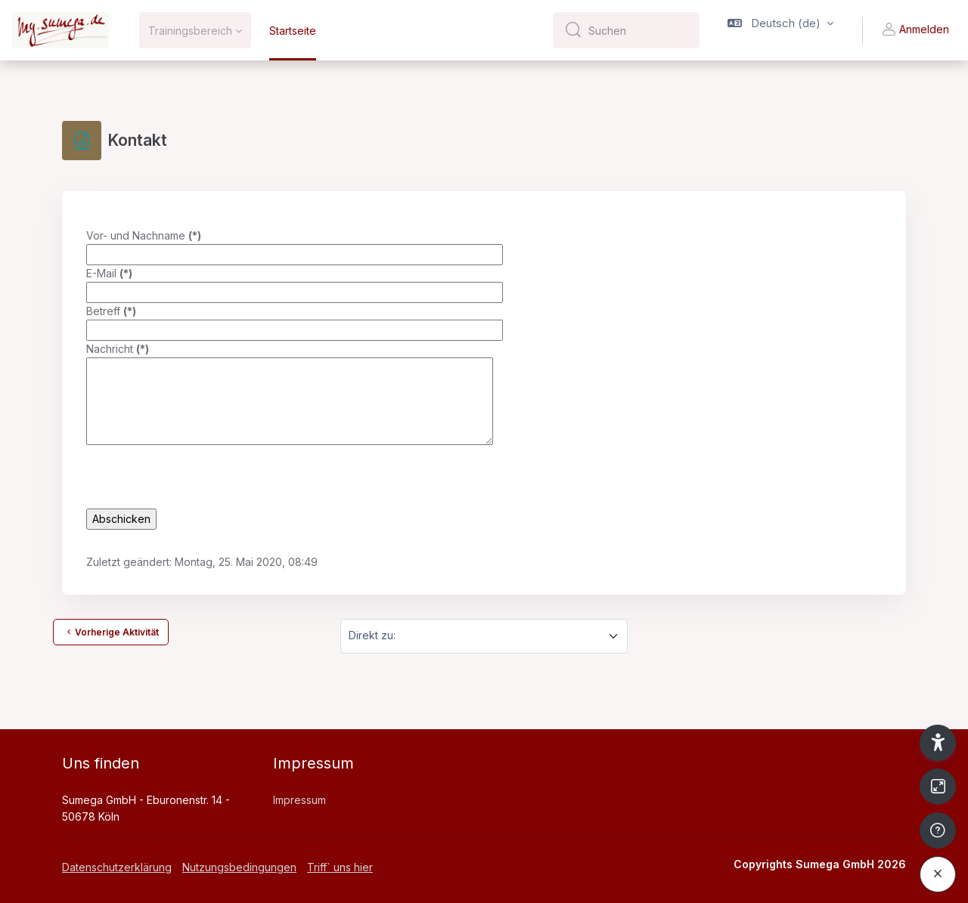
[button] (780, 30)
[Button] (938, 786)
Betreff (111, 311)
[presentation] (201, 479)
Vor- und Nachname (143, 235)
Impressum (299, 799)
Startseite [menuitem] (292, 30)
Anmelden (915, 30)
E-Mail (109, 273)
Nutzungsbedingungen (239, 867)
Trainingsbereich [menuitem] (190, 30)
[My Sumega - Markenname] (60, 30)
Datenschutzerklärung (117, 867)
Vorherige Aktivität (111, 632)
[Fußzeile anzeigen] (938, 830)
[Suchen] (637, 30)
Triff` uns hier (340, 867)
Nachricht (117, 348)
